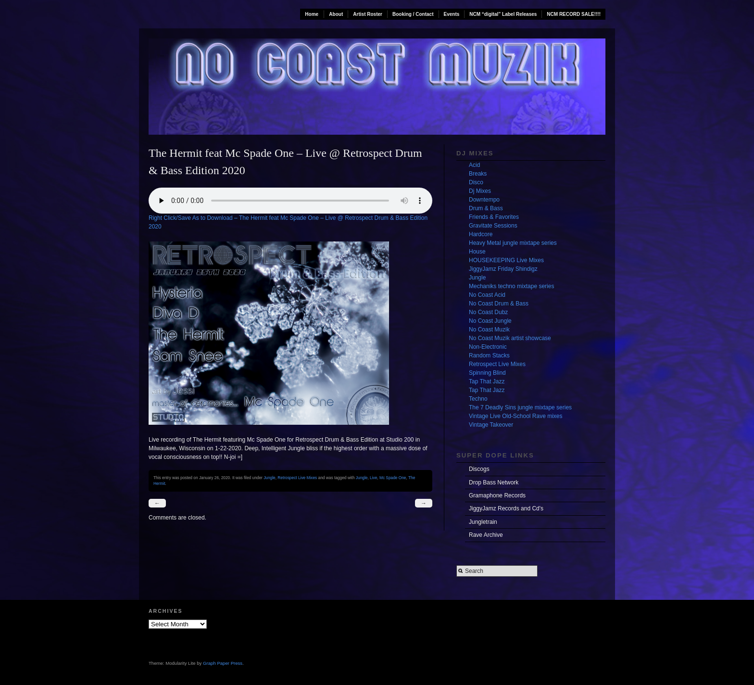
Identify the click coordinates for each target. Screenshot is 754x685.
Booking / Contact (413, 14)
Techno (478, 398)
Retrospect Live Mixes (297, 477)
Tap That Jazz (486, 381)
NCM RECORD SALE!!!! (574, 14)
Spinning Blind (487, 372)
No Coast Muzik (489, 329)
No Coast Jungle (490, 320)
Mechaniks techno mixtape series (511, 286)
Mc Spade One (392, 477)
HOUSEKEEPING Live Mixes (506, 260)
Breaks (478, 173)
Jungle (270, 477)
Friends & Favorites (494, 217)
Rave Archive (486, 535)
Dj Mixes (480, 191)
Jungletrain (483, 522)
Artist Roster (367, 14)
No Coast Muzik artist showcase (510, 338)
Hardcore (480, 234)
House (477, 251)
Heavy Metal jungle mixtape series (513, 243)
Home (311, 14)
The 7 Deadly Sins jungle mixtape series (520, 407)
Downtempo (484, 199)
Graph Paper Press (222, 663)
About (336, 14)
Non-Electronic (488, 346)
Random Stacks (489, 355)
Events (452, 14)
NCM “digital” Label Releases (503, 14)
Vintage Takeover (491, 424)
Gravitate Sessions (493, 225)
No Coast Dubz (488, 312)
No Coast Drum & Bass (498, 303)
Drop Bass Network (493, 482)
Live (373, 477)
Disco (476, 182)
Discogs (479, 469)
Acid (474, 165)
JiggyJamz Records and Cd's (506, 508)
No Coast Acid (487, 295)
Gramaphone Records (497, 495)
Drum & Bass (486, 208)
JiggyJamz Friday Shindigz (503, 269)
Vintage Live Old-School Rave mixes (516, 416)
